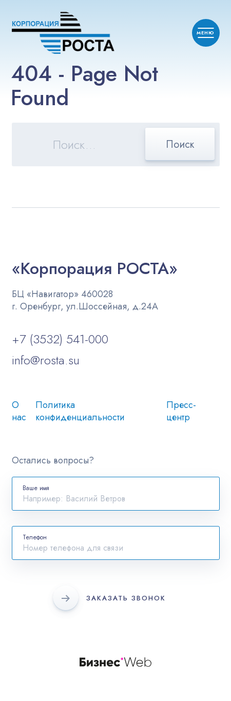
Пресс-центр (181, 411)
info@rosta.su (46, 360)
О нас (19, 411)
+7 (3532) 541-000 (60, 339)
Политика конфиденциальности (80, 411)
